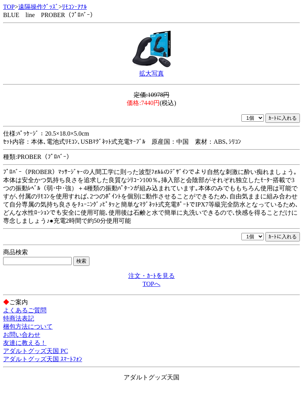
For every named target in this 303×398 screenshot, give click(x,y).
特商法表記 (18, 318)
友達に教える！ (24, 342)
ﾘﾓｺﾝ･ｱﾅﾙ (74, 6)
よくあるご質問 (24, 310)
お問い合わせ (21, 334)
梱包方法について (28, 326)
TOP (9, 6)
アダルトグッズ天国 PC (35, 351)
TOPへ (151, 284)
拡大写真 (151, 73)
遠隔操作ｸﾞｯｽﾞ (38, 6)
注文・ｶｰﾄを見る (151, 275)
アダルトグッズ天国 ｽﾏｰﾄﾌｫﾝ (42, 359)
